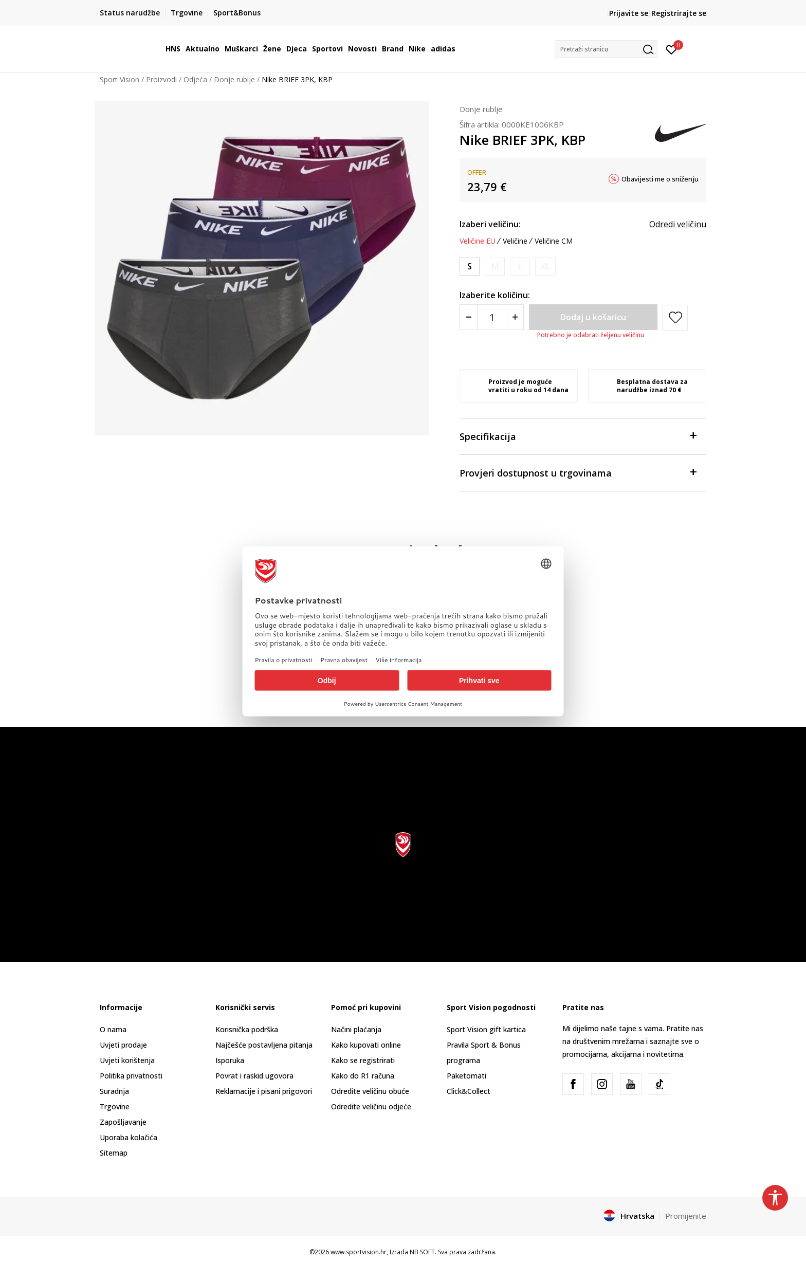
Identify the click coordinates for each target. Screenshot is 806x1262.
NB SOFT (422, 1252)
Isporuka (229, 1060)
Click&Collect (468, 1091)
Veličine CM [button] (554, 241)
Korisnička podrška (246, 1029)
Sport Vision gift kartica (486, 1029)
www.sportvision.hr (359, 1252)
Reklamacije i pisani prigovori (263, 1091)
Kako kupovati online (366, 1045)
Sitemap (113, 1153)
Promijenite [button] (685, 1216)
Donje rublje (234, 79)
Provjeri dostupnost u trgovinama (578, 472)
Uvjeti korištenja (127, 1060)
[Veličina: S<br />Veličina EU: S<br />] (470, 267)
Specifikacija (578, 436)
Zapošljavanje (123, 1122)
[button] (606, 49)
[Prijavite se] (671, 49)
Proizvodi (161, 79)
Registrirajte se (678, 13)
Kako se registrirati (363, 1060)
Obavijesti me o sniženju (660, 179)
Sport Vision (119, 79)
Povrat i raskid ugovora (254, 1076)
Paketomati (466, 1076)
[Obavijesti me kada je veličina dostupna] (495, 267)
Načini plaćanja (356, 1029)
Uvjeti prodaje (123, 1045)
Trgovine (115, 1106)
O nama (113, 1029)
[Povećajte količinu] (515, 317)
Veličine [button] (515, 241)
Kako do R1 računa (362, 1076)
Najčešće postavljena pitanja (264, 1045)
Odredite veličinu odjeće (371, 1106)
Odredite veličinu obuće (370, 1091)
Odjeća (195, 79)
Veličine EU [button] (478, 241)
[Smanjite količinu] (469, 317)
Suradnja (114, 1091)
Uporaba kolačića (128, 1137)
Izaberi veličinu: (490, 224)
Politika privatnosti (131, 1076)
